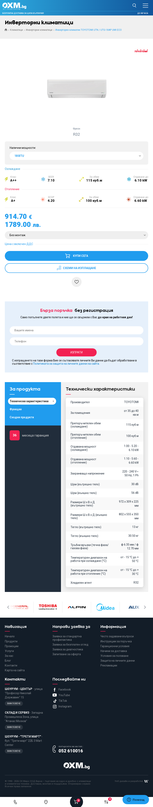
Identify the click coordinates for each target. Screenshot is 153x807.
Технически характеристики (29, 401)
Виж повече (13, 703)
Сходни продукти (22, 417)
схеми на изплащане (79, 268)
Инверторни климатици (39, 30)
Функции (16, 409)
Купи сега (76, 254)
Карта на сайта (15, 670)
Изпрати (76, 352)
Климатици (16, 30)
